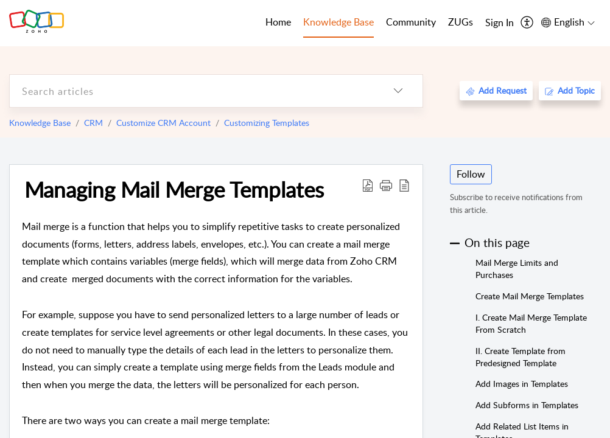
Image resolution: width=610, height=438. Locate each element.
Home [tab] (278, 22)
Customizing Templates (266, 122)
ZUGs (460, 22)
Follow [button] (471, 174)
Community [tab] (411, 22)
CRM (93, 122)
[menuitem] (499, 23)
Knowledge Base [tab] (338, 22)
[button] (386, 185)
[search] (192, 91)
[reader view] (404, 185)
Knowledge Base (40, 122)
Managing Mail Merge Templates (174, 189)
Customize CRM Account (163, 122)
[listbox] (398, 91)
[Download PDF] (368, 185)
